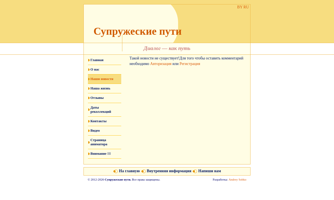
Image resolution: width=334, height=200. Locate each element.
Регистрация (189, 64)
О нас (94, 69)
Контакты (98, 121)
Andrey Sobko (237, 179)
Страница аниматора (98, 142)
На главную (129, 171)
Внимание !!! (100, 154)
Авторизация (160, 64)
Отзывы (97, 98)
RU (246, 7)
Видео (95, 130)
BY (239, 7)
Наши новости (101, 79)
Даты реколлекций (100, 110)
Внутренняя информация (169, 171)
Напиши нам (209, 171)
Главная (96, 60)
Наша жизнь (100, 88)
